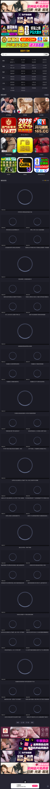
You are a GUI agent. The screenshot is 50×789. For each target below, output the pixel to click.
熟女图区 (34, 79)
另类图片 (45, 79)
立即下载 (35, 786)
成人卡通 (34, 71)
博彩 (3, 60)
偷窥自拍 (12, 76)
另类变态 (45, 73)
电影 (3, 72)
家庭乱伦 (23, 82)
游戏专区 (45, 59)
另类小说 (23, 84)
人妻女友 (34, 82)
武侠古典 (45, 82)
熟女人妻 (12, 67)
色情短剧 (23, 90)
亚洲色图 (23, 76)
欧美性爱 (45, 71)
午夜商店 (23, 88)
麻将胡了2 (12, 62)
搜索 (46, 54)
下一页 (27, 722)
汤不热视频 (44, 88)
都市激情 (12, 82)
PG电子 (12, 59)
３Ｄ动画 (45, 65)
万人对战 (34, 59)
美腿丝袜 (12, 79)
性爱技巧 (45, 84)
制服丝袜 (12, 73)
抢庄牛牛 (45, 62)
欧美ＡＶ (34, 65)
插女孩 (12, 88)
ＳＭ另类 (45, 67)
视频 (3, 66)
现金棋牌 (34, 62)
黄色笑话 (34, 84)
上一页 (22, 722)
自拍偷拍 (23, 65)
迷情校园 (12, 84)
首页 (18, 722)
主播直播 (34, 67)
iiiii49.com (25, 50)
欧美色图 (34, 76)
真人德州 (23, 59)
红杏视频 (12, 90)
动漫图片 (45, 76)
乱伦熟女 (34, 73)
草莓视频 (34, 88)
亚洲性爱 (12, 71)
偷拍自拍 (23, 71)
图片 (3, 77)
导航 (3, 89)
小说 (3, 83)
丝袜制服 (23, 67)
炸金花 (23, 62)
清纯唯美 (23, 79)
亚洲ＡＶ (12, 65)
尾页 (32, 722)
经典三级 (23, 73)
